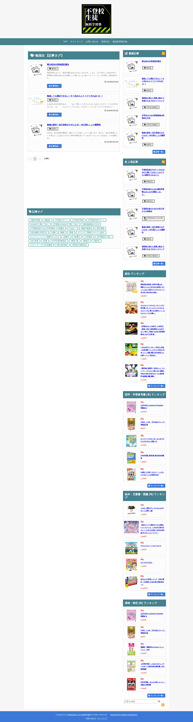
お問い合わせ (92, 41)
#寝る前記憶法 (62, 245)
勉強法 (52, 68)
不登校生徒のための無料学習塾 (79, 715)
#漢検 (53, 232)
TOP (65, 41)
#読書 (45, 241)
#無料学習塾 (35, 220)
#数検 (62, 232)
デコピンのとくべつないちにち (151, 546)
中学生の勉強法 (151, 107)
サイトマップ (76, 41)
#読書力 (77, 237)
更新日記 (105, 41)
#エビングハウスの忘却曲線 (41, 245)
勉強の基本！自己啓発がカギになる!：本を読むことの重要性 (74, 125)
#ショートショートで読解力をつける (44, 237)
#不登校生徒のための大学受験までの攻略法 (47, 228)
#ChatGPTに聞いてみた (39, 224)
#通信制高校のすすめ (91, 224)
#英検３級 (75, 241)
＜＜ (30, 159)
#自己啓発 (34, 241)
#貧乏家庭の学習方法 (38, 232)
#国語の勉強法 (86, 228)
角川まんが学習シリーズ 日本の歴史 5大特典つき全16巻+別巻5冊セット (152, 581)
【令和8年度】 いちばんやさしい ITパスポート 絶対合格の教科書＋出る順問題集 (153, 666)
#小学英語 (88, 237)
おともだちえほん (146, 562)
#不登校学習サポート (96, 220)
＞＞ (40, 159)
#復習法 (96, 241)
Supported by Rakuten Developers (123, 715)
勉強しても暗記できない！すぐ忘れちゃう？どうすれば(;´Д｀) (74, 96)
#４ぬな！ (72, 228)
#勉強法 (47, 220)
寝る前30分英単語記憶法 (58, 64)
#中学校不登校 (78, 220)
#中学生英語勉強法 (58, 241)
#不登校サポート (61, 220)
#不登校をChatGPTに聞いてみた (65, 224)
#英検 (71, 232)
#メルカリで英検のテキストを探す (91, 232)
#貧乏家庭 (100, 228)
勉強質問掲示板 (120, 41)
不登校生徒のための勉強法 (153, 218)
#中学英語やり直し (104, 237)
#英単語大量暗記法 (79, 245)
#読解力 (66, 237)
